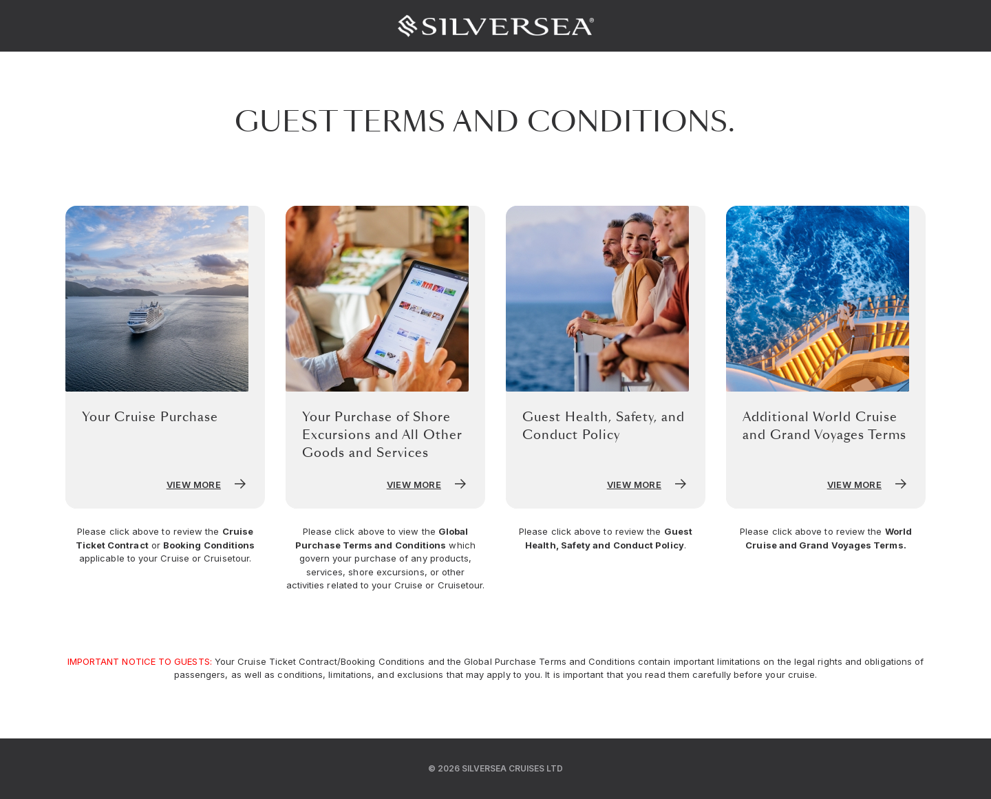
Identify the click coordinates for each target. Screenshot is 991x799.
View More (207, 484)
